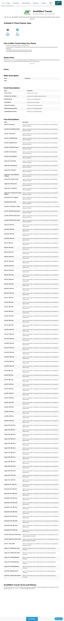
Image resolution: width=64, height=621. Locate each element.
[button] (9, 3)
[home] (4, 3)
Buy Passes (32, 619)
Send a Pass (11, 59)
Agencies (3, 5)
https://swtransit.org (16, 588)
